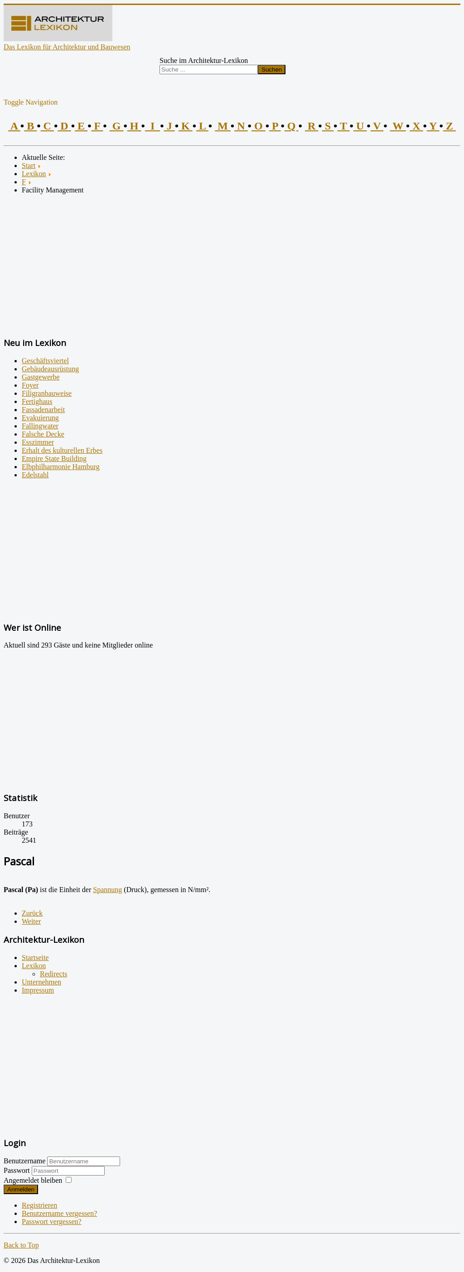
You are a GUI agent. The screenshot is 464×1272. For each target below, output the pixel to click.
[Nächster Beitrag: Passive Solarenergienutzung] (31, 921)
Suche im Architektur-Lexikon (204, 60)
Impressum (38, 990)
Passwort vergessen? (52, 1221)
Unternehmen (41, 982)
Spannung (107, 889)
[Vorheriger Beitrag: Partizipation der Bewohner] (32, 913)
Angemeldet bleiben (33, 1180)
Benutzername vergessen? (59, 1213)
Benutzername (24, 1161)
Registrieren (39, 1205)
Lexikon (34, 966)
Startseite (35, 957)
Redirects (53, 974)
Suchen (271, 69)
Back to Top (21, 1245)
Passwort (18, 1170)
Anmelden (20, 1189)
